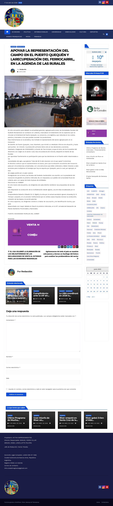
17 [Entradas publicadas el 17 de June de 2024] (88, 288)
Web (7, 378)
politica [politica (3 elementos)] (102, 243)
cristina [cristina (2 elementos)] (89, 211)
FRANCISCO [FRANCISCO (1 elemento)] (94, 226)
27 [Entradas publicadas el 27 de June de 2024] (97, 291)
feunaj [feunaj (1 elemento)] (101, 222)
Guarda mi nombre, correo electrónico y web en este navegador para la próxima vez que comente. (42, 389)
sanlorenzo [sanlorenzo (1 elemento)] (90, 253)
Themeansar (35, 502)
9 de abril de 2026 (67, 423)
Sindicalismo (70, 32)
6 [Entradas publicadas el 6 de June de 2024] (97, 280)
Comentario (10, 320)
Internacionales (41, 32)
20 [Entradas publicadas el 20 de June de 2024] (97, 288)
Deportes (94, 32)
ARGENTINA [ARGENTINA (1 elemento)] (90, 194)
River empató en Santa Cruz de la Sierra (68, 420)
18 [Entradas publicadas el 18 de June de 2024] (91, 288)
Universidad (56, 32)
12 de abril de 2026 (15, 423)
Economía (16, 32)
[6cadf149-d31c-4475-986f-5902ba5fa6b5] (96, 109)
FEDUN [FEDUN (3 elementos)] (95, 222)
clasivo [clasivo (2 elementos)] (103, 207)
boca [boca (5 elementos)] (88, 197)
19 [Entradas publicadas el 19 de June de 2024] (94, 288)
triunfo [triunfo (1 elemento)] (98, 253)
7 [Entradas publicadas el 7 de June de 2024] (100, 280)
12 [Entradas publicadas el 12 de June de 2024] (94, 284)
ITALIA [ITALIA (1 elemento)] (99, 233)
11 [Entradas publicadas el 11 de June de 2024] (91, 284)
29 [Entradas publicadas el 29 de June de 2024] (104, 291)
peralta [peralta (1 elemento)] (89, 243)
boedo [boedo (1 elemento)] (100, 197)
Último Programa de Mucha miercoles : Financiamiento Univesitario (96, 150)
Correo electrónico (13, 367)
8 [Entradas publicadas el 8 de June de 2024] (103, 280)
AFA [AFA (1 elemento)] (88, 191)
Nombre (9, 356)
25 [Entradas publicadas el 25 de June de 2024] (91, 291)
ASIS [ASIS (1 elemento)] (97, 194)
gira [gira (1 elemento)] (94, 233)
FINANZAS (37, 36)
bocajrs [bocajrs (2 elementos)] (94, 197)
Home (98, 502)
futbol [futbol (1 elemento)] (89, 233)
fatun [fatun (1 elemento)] (88, 222)
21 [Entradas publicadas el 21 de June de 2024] (100, 288)
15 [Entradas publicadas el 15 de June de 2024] (104, 284)
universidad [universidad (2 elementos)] (90, 259)
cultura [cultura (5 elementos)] (89, 219)
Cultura (82, 32)
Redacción (23, 69)
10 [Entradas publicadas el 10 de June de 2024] (88, 284)
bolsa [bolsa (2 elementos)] (88, 201)
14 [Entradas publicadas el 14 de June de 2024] (100, 284)
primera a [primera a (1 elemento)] (90, 246)
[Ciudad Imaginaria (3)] (96, 121)
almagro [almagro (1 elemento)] (101, 191)
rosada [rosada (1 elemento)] (97, 249)
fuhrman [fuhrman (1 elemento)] (89, 229)
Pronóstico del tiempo (96, 65)
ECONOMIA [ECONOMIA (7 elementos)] (97, 219)
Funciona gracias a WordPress (12, 502)
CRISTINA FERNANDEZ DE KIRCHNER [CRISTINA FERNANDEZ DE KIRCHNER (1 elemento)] (95, 215)
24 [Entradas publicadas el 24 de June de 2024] (88, 291)
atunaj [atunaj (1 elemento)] (103, 194)
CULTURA (10, 415)
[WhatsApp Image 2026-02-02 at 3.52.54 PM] (96, 90)
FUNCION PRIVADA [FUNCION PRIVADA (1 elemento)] (100, 229)
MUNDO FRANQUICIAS (14, 36)
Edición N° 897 (21, 46)
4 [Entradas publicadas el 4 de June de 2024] (91, 280)
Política (27, 32)
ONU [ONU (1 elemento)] (88, 239)
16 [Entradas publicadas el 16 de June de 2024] (107, 284)
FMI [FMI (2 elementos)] (88, 226)
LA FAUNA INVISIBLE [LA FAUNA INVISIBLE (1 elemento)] (93, 236)
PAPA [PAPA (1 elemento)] (93, 239)
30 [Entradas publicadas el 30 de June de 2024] (107, 291)
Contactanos (105, 502)
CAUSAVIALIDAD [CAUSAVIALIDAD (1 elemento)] (92, 204)
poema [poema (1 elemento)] (95, 243)
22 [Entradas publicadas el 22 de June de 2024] (104, 288)
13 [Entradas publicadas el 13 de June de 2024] (97, 284)
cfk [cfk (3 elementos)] (97, 207)
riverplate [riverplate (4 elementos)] (90, 249)
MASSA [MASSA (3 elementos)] (103, 236)
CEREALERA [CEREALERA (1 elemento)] (90, 207)
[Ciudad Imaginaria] (43, 232)
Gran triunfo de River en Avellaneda (41, 420)
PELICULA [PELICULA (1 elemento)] (100, 239)
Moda (28, 36)
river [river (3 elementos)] (96, 246)
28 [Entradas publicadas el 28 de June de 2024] (100, 291)
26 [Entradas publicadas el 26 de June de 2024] (94, 291)
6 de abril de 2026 (93, 423)
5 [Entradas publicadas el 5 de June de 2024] (94, 280)
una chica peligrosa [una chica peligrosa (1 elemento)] (93, 256)
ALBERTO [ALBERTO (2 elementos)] (94, 191)
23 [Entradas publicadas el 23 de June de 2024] (107, 288)
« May (88, 296)
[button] (103, 34)
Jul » (93, 296)
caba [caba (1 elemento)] (93, 201)
